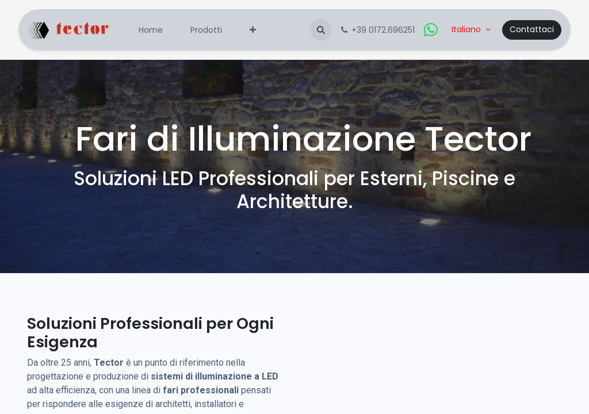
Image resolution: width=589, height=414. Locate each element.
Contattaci (532, 29)
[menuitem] (151, 30)
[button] (321, 30)
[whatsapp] (431, 30)
